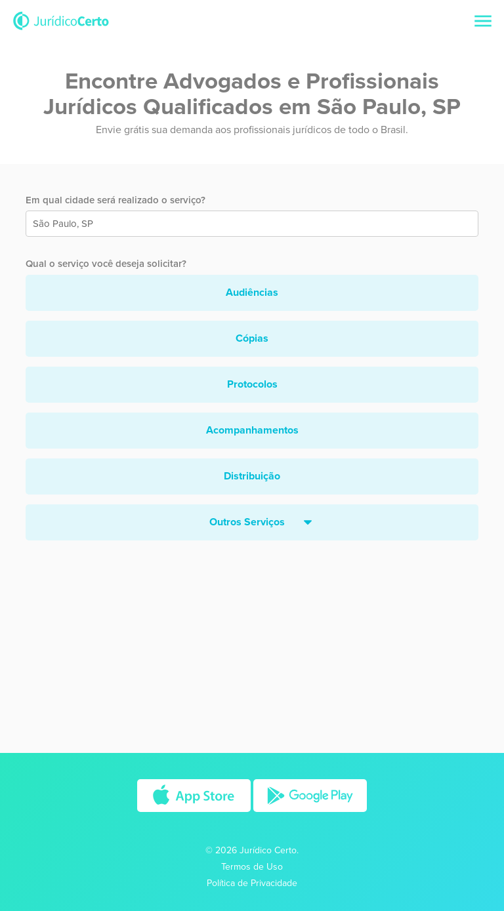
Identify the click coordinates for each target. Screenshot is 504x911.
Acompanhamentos (252, 430)
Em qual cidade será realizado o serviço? (115, 200)
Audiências (252, 292)
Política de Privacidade (252, 883)
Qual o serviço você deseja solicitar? (106, 264)
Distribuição (252, 476)
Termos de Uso (252, 866)
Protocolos (252, 384)
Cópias (252, 338)
